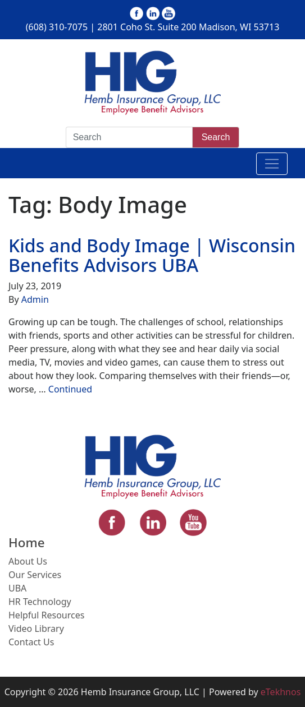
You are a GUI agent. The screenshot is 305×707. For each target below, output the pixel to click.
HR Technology (39, 601)
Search (216, 137)
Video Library (36, 628)
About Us (27, 561)
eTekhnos (281, 692)
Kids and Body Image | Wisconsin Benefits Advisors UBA (151, 255)
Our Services (34, 575)
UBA (17, 588)
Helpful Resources (46, 615)
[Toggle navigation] (272, 164)
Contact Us (31, 642)
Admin (35, 299)
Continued (70, 389)
